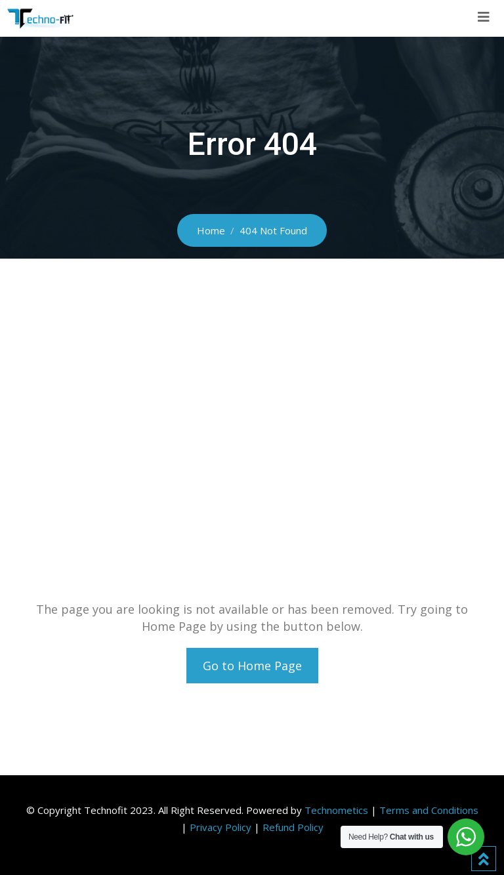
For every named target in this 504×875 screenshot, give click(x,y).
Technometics (336, 810)
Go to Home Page (252, 665)
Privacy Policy (220, 827)
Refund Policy (293, 827)
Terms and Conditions (428, 810)
